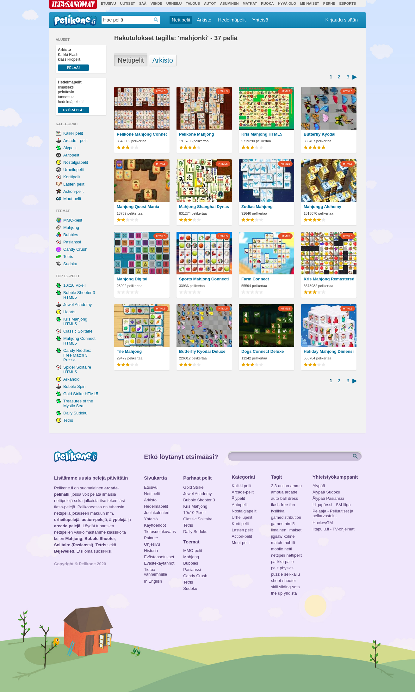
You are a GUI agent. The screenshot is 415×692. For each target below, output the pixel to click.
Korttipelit (71, 177)
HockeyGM (323, 522)
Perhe (329, 3)
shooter (289, 580)
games (277, 523)
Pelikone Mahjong (196, 134)
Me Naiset (309, 3)
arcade (291, 492)
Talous (193, 3)
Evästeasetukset (159, 556)
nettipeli (278, 555)
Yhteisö (260, 19)
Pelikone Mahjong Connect (142, 134)
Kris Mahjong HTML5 (75, 321)
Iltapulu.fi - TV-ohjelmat (334, 529)
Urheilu (174, 3)
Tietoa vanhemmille (155, 570)
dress (293, 498)
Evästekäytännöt (159, 563)
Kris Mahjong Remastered (329, 279)
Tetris (68, 256)
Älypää (319, 485)
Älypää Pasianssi (328, 498)
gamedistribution (286, 517)
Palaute (151, 538)
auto (275, 498)
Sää (142, 3)
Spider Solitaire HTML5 (77, 369)
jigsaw (276, 536)
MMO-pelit (72, 220)
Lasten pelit (73, 184)
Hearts (69, 311)
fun (292, 504)
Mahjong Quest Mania (138, 206)
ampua (277, 492)
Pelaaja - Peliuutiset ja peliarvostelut (333, 512)
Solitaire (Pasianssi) (73, 544)
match (276, 542)
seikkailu (292, 574)
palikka (277, 561)
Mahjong (71, 227)
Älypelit (70, 147)
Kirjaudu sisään (341, 19)
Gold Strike (193, 487)
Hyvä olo (287, 3)
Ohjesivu (152, 544)
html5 (290, 523)
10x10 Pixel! (74, 285)
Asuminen (229, 3)
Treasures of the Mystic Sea (78, 403)
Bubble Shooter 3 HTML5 (79, 295)
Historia (151, 550)
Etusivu (108, 3)
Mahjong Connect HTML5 (79, 341)
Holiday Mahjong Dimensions (329, 351)
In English (153, 581)
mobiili (289, 542)
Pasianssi (72, 242)
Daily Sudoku (75, 413)
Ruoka (267, 3)
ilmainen (278, 530)
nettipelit (293, 555)
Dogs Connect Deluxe (262, 351)
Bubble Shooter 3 (199, 500)
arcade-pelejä (67, 526)
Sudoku (70, 263)
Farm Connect (255, 279)
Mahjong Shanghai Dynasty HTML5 (204, 206)
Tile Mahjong (129, 351)
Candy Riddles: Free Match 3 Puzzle (77, 355)
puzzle (277, 574)
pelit (275, 568)
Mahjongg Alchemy (322, 206)
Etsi (356, 456)
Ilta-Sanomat (73, 4)
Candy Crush (75, 249)
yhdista (290, 593)
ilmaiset (294, 530)
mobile (277, 549)
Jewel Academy (77, 304)
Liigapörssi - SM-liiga (332, 504)
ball (283, 498)
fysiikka (278, 511)
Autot (210, 3)
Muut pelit (72, 198)
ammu (296, 485)
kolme (289, 536)
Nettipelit (181, 19)
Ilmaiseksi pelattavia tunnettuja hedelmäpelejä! (73, 96)
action (283, 485)
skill (274, 587)
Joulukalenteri (156, 512)
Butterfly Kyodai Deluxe (202, 351)
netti (288, 549)
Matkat (250, 3)
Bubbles (70, 234)
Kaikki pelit (73, 133)
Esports (347, 3)
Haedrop (156, 19)
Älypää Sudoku (326, 492)
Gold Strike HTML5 (80, 393)
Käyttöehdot (155, 525)
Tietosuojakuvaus (159, 531)
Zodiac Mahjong (257, 206)
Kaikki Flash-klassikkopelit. (73, 59)
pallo (289, 561)
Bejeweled (64, 551)
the (274, 593)
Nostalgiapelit (75, 162)
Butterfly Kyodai (319, 134)
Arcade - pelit (75, 140)
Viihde (156, 3)
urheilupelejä (66, 519)
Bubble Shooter (99, 538)
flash (275, 504)
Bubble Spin (74, 386)
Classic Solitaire (77, 331)
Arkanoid (71, 379)
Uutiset (127, 3)
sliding (285, 587)
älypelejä (118, 519)
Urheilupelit (73, 169)
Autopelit (71, 155)
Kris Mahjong (195, 506)
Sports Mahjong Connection (204, 279)
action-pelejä (94, 519)
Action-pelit (73, 191)
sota (296, 587)
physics (286, 568)
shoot (276, 580)
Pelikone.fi (75, 19)
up (280, 593)
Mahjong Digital (132, 279)
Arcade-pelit (243, 492)
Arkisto (204, 19)
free (284, 504)
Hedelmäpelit (232, 19)
